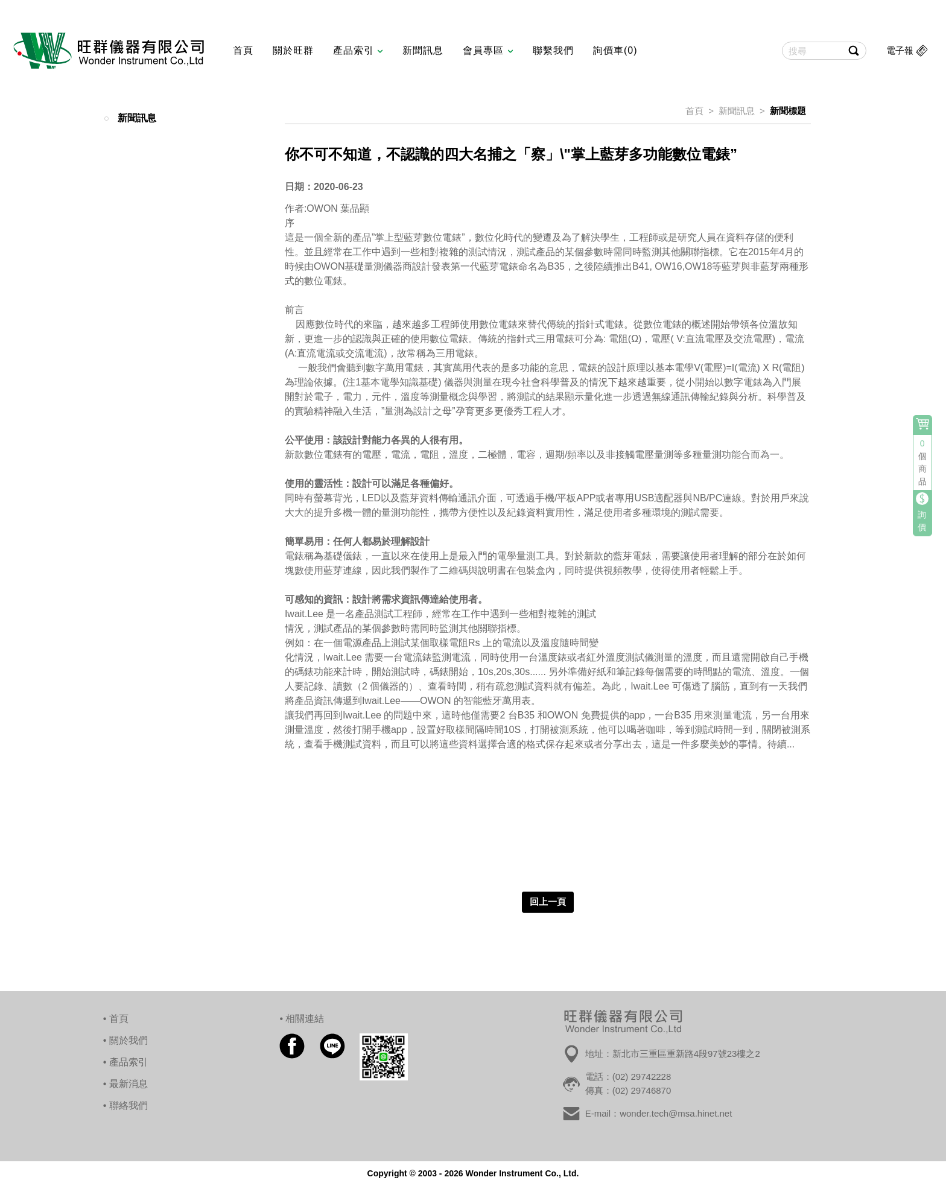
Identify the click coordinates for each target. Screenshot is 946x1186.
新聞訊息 (422, 50)
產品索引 (358, 50)
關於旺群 (293, 50)
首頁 (243, 50)
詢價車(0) (615, 50)
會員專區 (488, 50)
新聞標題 (788, 111)
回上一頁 (548, 901)
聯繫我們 (553, 50)
